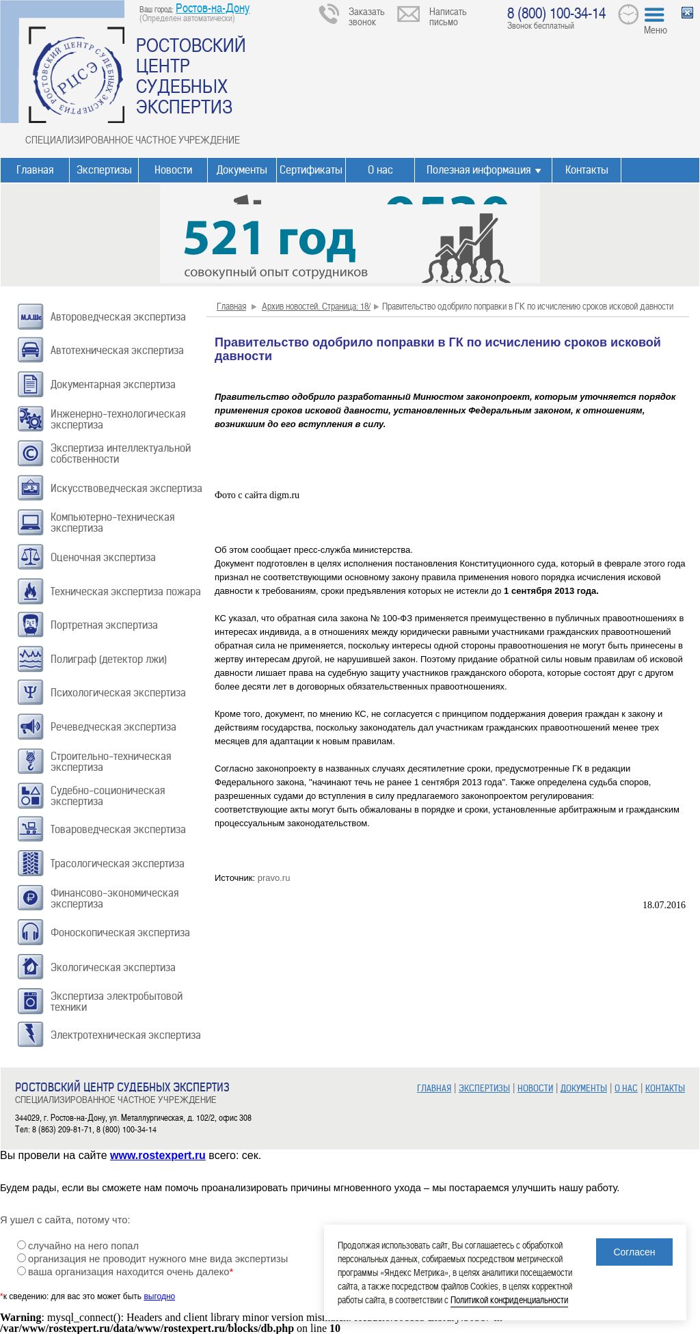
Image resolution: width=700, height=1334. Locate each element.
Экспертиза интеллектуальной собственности (121, 453)
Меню (655, 29)
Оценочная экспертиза (103, 557)
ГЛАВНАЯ (434, 1088)
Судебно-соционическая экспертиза (108, 796)
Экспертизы (104, 169)
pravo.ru (274, 878)
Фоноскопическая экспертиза (120, 932)
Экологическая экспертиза (113, 967)
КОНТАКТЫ (665, 1088)
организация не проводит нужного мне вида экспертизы (158, 1258)
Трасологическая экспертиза (118, 863)
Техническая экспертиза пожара (126, 591)
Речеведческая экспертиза (113, 726)
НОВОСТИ (535, 1088)
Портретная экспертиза (104, 624)
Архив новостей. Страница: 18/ (316, 305)
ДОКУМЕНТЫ (584, 1088)
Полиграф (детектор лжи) (109, 659)
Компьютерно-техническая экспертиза (112, 522)
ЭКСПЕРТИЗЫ (484, 1088)
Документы (242, 169)
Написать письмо (448, 16)
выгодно (159, 1296)
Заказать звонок (367, 16)
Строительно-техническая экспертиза (111, 762)
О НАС (626, 1088)
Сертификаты (311, 169)
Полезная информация (478, 169)
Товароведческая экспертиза (118, 829)
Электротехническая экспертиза (126, 1035)
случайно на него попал (83, 1245)
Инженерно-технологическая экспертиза (118, 419)
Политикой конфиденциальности (509, 1299)
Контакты (586, 169)
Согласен (634, 1252)
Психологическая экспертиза (118, 692)
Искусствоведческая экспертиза (126, 488)
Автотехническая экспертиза (117, 350)
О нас (380, 169)
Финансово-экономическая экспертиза (114, 898)
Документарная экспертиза (113, 384)
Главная (34, 169)
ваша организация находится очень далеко (130, 1271)
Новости (173, 169)
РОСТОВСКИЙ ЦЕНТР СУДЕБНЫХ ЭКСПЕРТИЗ (191, 75)
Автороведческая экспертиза (118, 316)
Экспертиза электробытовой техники (117, 1001)
